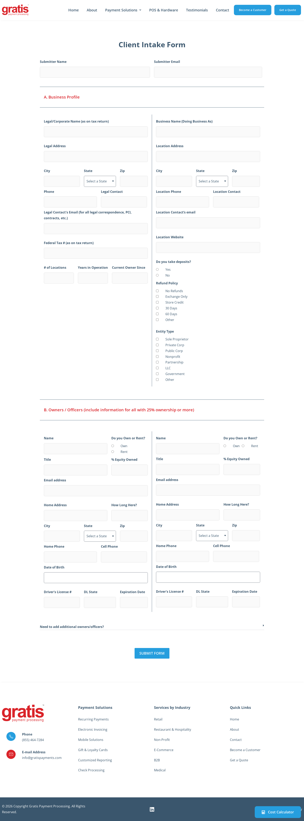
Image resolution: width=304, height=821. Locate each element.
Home (73, 10)
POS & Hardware (163, 10)
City (47, 171)
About (92, 10)
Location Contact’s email (175, 212)
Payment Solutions (123, 10)
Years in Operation (93, 267)
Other (169, 320)
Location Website (169, 237)
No (167, 275)
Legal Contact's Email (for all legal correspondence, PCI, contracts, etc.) (88, 215)
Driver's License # (57, 592)
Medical (160, 770)
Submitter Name (53, 61)
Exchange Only (176, 296)
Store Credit (174, 302)
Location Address (169, 146)
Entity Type (165, 331)
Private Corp (174, 345)
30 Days (171, 308)
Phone (49, 191)
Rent (124, 452)
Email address (55, 480)
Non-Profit (162, 739)
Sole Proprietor (177, 339)
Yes (168, 269)
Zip (122, 171)
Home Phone (54, 546)
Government (175, 374)
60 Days (171, 314)
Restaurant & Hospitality (172, 729)
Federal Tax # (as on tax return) (69, 243)
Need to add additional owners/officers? (72, 627)
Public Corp (174, 351)
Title (47, 459)
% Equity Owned (124, 459)
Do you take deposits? (173, 262)
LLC (168, 368)
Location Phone (168, 191)
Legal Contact (112, 191)
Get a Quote (239, 760)
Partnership (174, 362)
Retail (158, 719)
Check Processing (91, 770)
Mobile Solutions (90, 739)
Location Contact (227, 191)
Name (48, 438)
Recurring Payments (93, 719)
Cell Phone (109, 546)
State (88, 171)
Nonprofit (172, 356)
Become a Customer (245, 750)
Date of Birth (54, 567)
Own (124, 446)
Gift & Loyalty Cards (93, 750)
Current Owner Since (128, 267)
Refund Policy (167, 283)
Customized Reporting (95, 760)
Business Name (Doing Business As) (184, 121)
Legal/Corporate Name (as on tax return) (76, 121)
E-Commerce (163, 750)
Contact (222, 10)
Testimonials (197, 10)
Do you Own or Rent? (128, 438)
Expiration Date (132, 592)
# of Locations (55, 267)
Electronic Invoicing (92, 729)
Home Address (55, 505)
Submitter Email (167, 61)
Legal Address (55, 146)
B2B (157, 760)
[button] (152, 627)
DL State (90, 592)
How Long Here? (124, 505)
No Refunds (174, 291)
